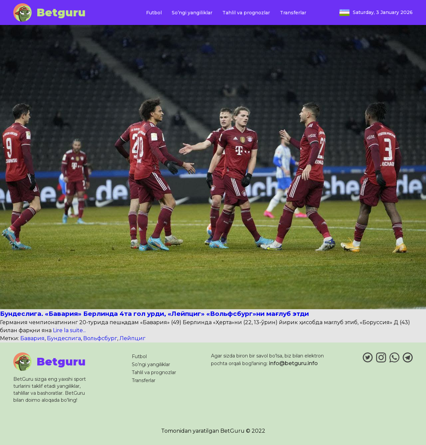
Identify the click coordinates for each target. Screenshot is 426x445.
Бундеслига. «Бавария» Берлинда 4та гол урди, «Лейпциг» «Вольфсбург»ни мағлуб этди (154, 314)
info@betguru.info (293, 363)
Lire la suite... (69, 330)
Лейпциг (132, 338)
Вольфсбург (100, 338)
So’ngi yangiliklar (192, 13)
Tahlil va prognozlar (246, 13)
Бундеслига (64, 338)
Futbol (154, 13)
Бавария (32, 338)
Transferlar (293, 13)
